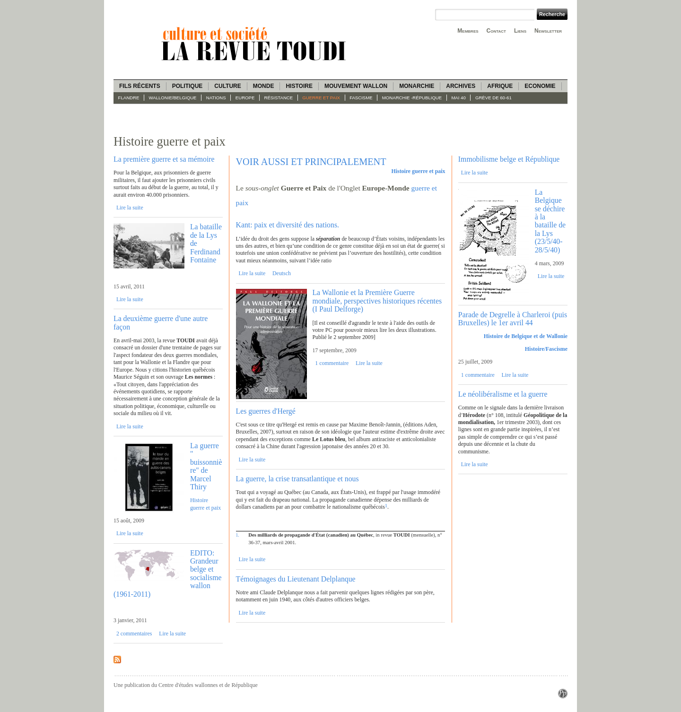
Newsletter (548, 30)
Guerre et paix (321, 97)
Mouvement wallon (355, 86)
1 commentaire (332, 363)
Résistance (278, 97)
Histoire (299, 86)
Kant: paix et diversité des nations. (287, 225)
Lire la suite (129, 207)
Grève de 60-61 (493, 97)
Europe (245, 97)
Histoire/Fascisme (546, 349)
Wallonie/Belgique (173, 97)
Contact (496, 30)
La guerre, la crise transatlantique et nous (297, 479)
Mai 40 (458, 97)
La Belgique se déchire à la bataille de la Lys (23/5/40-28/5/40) (550, 221)
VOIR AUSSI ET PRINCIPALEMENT (311, 161)
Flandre (129, 97)
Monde (263, 86)
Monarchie (416, 86)
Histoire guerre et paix (205, 504)
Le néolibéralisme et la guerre (503, 394)
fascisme (361, 97)
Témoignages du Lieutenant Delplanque (296, 579)
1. (237, 535)
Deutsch (281, 273)
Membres (467, 30)
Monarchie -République (412, 97)
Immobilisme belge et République (509, 159)
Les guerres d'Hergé (266, 411)
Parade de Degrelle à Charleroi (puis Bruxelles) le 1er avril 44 (512, 319)
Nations (216, 97)
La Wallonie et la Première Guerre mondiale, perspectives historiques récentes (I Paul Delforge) (377, 300)
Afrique (500, 86)
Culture (227, 86)
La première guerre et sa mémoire (164, 159)
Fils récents (139, 86)
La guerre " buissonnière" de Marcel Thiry (206, 466)
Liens (520, 30)
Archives (460, 86)
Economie (539, 86)
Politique (187, 86)
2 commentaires (134, 633)
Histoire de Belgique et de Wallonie (526, 336)
